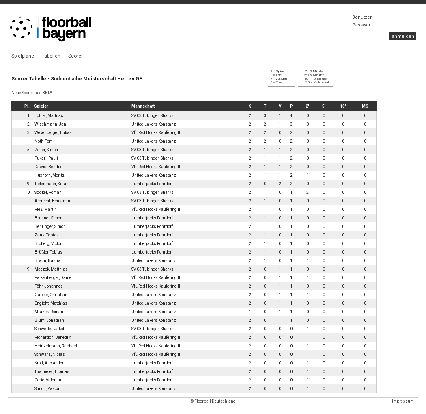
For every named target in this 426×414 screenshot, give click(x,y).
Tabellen (51, 56)
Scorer (75, 56)
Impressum (403, 401)
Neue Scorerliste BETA (31, 93)
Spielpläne (22, 56)
